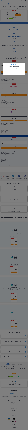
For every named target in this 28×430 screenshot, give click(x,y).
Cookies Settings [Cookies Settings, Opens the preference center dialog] (14, 72)
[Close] (24, 64)
